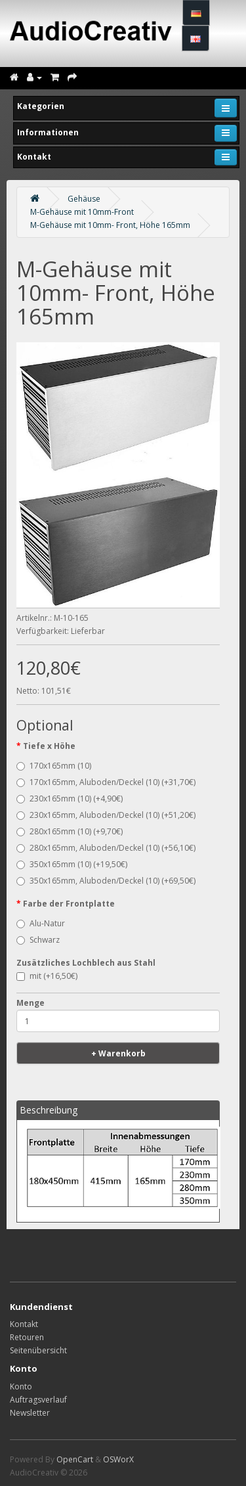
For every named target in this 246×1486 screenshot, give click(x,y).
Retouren (27, 1337)
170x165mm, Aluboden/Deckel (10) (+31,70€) (105, 782)
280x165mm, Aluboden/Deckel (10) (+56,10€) (105, 847)
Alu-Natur (40, 923)
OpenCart (74, 1459)
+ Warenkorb (118, 1053)
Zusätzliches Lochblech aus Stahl (85, 962)
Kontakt (24, 1324)
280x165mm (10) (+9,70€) (69, 831)
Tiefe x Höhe (49, 746)
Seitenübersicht (38, 1350)
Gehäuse (84, 198)
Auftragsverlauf (38, 1399)
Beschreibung (48, 1110)
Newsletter (30, 1412)
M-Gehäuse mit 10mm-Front (82, 211)
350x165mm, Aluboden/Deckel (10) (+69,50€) (105, 880)
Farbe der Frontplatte (69, 903)
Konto (21, 1386)
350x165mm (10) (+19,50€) (71, 864)
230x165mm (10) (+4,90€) (69, 798)
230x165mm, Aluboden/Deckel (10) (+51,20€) (105, 815)
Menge (30, 1002)
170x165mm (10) (53, 765)
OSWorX (118, 1459)
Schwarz (38, 939)
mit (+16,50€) (46, 975)
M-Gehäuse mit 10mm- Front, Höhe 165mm (110, 225)
